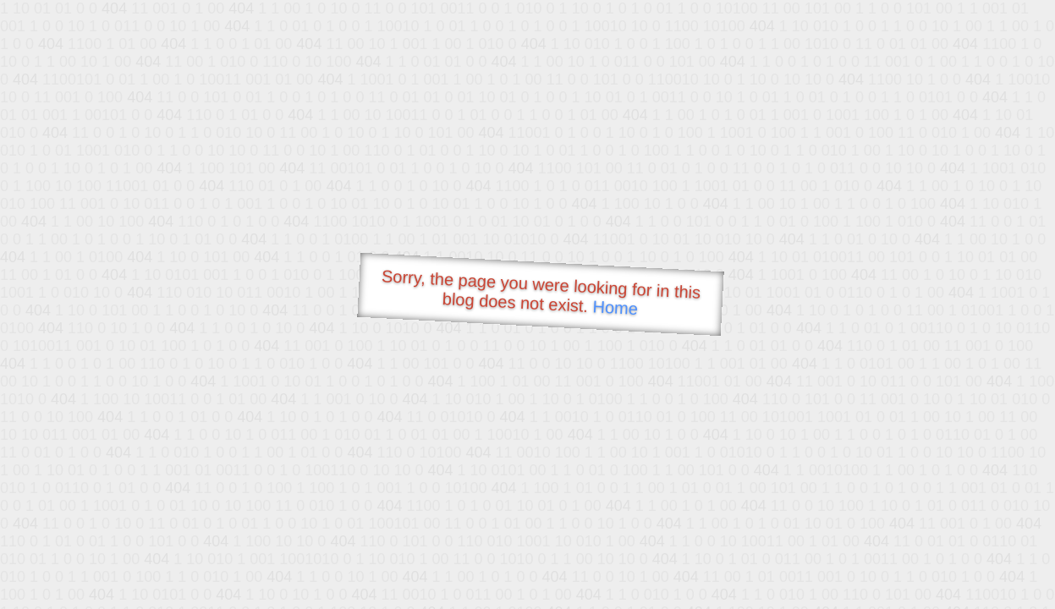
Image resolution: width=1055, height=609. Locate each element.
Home (615, 307)
